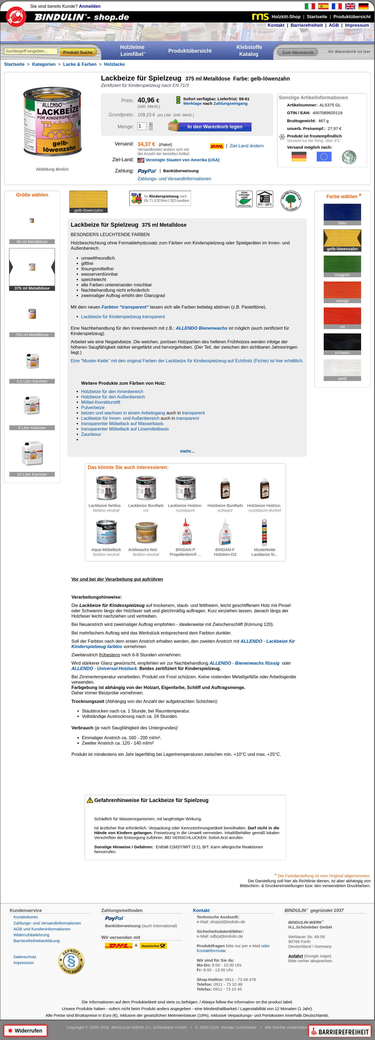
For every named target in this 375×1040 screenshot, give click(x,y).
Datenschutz (24, 956)
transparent (193, 412)
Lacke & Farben (80, 64)
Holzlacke (114, 64)
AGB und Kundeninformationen (41, 929)
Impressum (357, 25)
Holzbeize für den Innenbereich (112, 391)
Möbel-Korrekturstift (100, 402)
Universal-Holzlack (117, 668)
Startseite (14, 64)
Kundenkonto (25, 917)
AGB (334, 25)
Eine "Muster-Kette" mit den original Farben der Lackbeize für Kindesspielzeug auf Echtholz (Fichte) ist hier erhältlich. (187, 360)
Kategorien (44, 64)
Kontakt (276, 25)
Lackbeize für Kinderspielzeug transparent (123, 316)
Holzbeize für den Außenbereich (113, 396)
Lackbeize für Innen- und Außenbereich (120, 418)
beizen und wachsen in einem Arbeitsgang (123, 412)
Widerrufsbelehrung (31, 935)
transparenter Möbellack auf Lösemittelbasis (125, 429)
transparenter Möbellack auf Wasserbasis (122, 423)
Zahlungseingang (231, 103)
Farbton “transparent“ (125, 307)
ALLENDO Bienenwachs (201, 328)
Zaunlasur (91, 434)
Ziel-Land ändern (247, 145)
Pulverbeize (93, 407)
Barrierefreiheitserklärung (36, 940)
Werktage (192, 103)
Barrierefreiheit (307, 25)
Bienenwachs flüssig (257, 663)
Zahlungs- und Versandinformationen (174, 178)
